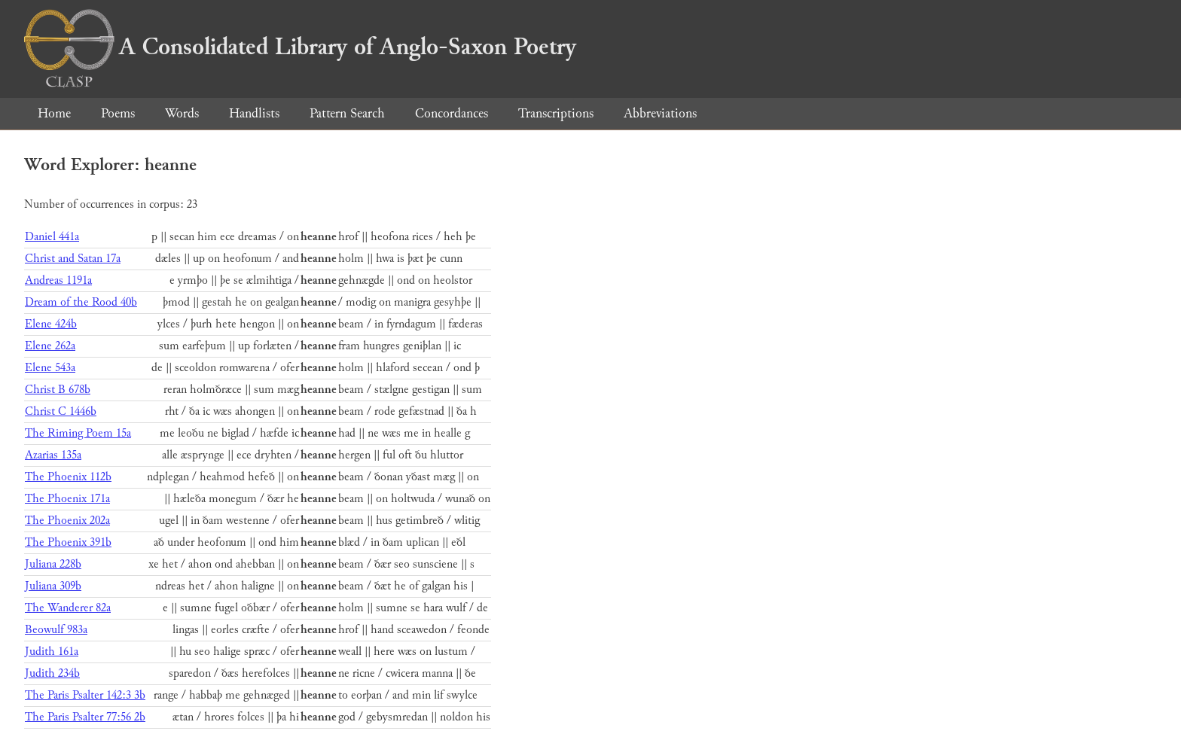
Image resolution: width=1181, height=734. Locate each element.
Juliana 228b (53, 564)
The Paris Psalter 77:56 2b (85, 717)
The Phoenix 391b (68, 542)
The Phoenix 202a (67, 520)
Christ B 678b (57, 389)
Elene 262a (50, 346)
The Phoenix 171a (67, 498)
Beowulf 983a (56, 629)
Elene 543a (50, 367)
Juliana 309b (53, 586)
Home (54, 113)
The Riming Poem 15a (78, 433)
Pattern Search (347, 113)
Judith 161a (51, 651)
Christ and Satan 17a (73, 258)
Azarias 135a (53, 455)
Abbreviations (660, 113)
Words (182, 113)
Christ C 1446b (60, 411)
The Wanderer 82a (68, 608)
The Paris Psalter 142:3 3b (85, 695)
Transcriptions (556, 113)
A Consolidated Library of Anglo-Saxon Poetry (300, 46)
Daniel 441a (52, 236)
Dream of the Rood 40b (81, 302)
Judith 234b (52, 673)
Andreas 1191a (58, 280)
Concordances (451, 113)
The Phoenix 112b (68, 477)
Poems (118, 113)
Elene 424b (51, 324)
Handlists (254, 113)
